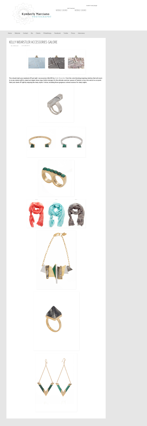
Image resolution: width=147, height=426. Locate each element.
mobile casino (61, 10)
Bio (32, 33)
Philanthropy (47, 33)
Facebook (57, 33)
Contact (25, 33)
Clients (38, 33)
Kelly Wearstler (60, 78)
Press (73, 33)
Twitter (66, 33)
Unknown (15, 46)
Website (17, 33)
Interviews (81, 33)
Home (10, 33)
